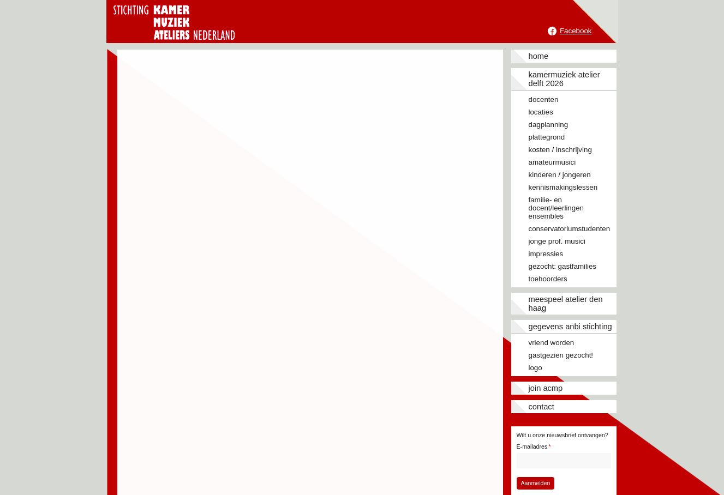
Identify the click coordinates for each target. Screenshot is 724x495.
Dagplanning (549, 124)
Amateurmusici (552, 162)
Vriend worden (552, 343)
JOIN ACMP (546, 388)
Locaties (541, 112)
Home (539, 56)
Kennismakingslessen (563, 187)
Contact (541, 406)
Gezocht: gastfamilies (562, 266)
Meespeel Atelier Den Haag (566, 303)
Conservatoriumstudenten (570, 229)
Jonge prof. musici (557, 241)
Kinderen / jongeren (560, 175)
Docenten (544, 99)
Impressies (546, 254)
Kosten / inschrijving (560, 150)
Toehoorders (548, 279)
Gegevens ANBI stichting (570, 326)
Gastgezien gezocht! (561, 355)
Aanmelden (535, 483)
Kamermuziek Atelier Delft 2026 (564, 79)
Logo (535, 368)
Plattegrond (547, 137)
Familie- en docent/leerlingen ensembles (556, 208)
